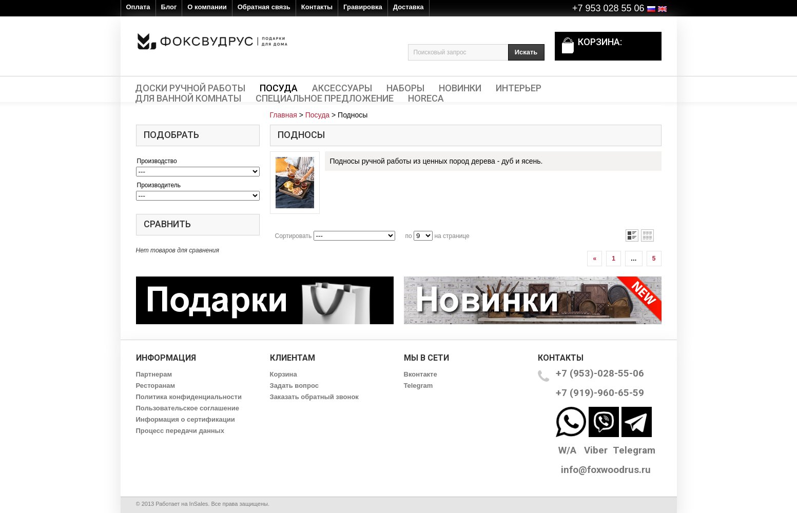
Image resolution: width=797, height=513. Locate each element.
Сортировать (293, 236)
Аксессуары (342, 88)
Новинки (460, 88)
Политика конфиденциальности (189, 397)
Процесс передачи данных (180, 431)
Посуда (279, 88)
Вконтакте (420, 374)
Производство (157, 161)
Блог (169, 7)
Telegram (418, 385)
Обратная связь (264, 7)
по (408, 236)
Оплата (138, 7)
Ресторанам (156, 385)
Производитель (159, 185)
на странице (451, 236)
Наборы (405, 88)
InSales (198, 504)
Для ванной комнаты (188, 98)
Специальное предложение (325, 98)
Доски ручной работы (190, 88)
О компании (206, 7)
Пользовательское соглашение (187, 408)
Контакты (317, 7)
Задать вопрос (294, 385)
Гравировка (362, 7)
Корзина (283, 374)
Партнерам (154, 374)
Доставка (408, 7)
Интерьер (518, 88)
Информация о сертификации (185, 419)
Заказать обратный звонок (314, 397)
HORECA (426, 98)
